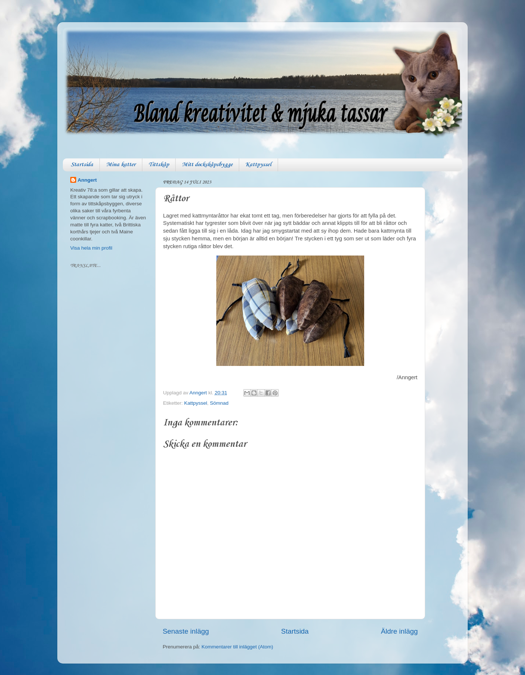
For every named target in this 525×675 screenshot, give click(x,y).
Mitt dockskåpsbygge (207, 164)
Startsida (82, 164)
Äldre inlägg (399, 631)
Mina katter (121, 164)
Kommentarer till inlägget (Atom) (237, 647)
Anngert (87, 180)
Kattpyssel (258, 164)
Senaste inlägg (186, 631)
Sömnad (219, 403)
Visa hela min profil (91, 248)
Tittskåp (159, 164)
